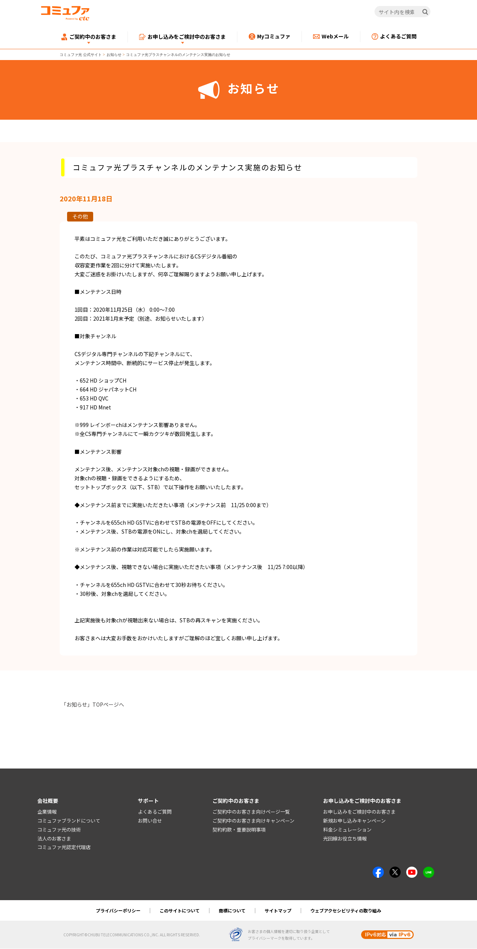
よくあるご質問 (155, 812)
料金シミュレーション (347, 829)
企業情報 (47, 812)
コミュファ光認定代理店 (64, 847)
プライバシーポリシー (118, 911)
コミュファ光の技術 (59, 829)
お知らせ (114, 55)
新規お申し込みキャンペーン (354, 820)
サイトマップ (278, 911)
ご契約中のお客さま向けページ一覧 (251, 812)
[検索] (425, 12)
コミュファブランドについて (68, 820)
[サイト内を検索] (402, 12)
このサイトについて (179, 911)
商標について (232, 911)
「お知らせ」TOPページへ (92, 704)
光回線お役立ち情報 (345, 838)
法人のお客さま (54, 838)
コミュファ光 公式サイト (81, 55)
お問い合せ (150, 820)
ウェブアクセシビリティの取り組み (345, 911)
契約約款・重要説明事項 (239, 829)
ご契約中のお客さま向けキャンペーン (253, 820)
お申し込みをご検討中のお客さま (359, 812)
